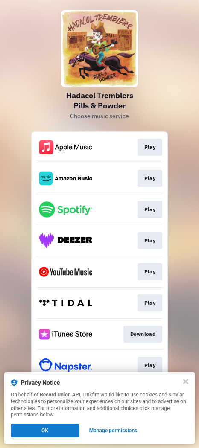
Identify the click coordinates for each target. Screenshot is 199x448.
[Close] (186, 381)
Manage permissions (113, 430)
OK (44, 430)
